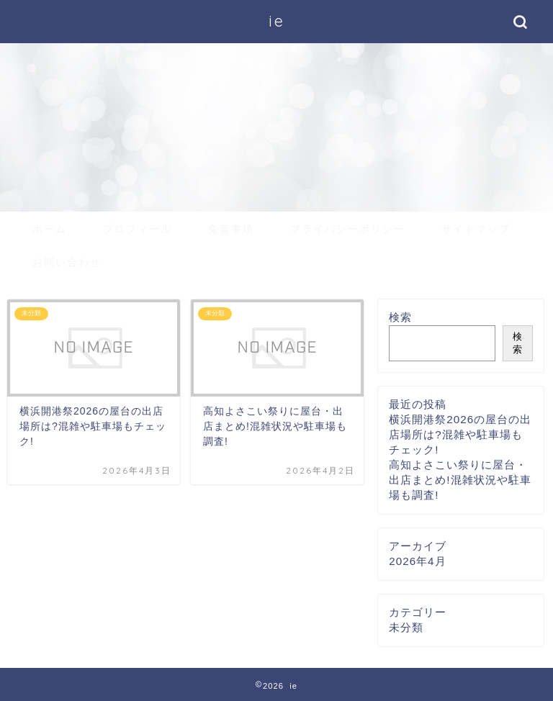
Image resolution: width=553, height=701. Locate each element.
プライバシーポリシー (347, 228)
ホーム (49, 228)
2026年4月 (417, 561)
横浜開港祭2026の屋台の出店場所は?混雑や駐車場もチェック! (460, 434)
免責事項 (231, 228)
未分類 (406, 627)
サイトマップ (476, 228)
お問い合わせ (67, 261)
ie (277, 20)
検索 (400, 317)
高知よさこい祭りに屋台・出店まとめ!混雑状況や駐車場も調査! (460, 479)
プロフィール (137, 228)
